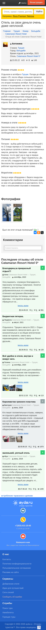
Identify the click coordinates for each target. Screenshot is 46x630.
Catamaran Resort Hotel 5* (28, 56)
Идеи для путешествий (12, 588)
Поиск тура (7, 608)
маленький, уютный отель (16, 453)
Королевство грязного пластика (18, 402)
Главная (7, 31)
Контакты (6, 559)
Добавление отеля (10, 584)
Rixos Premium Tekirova (23, 16)
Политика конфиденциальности (16, 564)
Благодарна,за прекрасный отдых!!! (16, 269)
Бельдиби (35, 31)
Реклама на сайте (10, 572)
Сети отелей (8, 592)
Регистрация (36, 2)
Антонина (16, 43)
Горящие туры (8, 617)
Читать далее (23, 306)
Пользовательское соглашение (16, 568)
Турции (25, 74)
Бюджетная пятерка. (13, 316)
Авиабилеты (8, 612)
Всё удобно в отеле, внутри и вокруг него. (17, 357)
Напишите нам (23, 542)
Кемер (25, 31)
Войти (21, 3)
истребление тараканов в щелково (17, 496)
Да (35, 230)
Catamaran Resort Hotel (16, 34)
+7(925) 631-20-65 (23, 526)
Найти (39, 11)
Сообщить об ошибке (12, 597)
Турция (16, 31)
